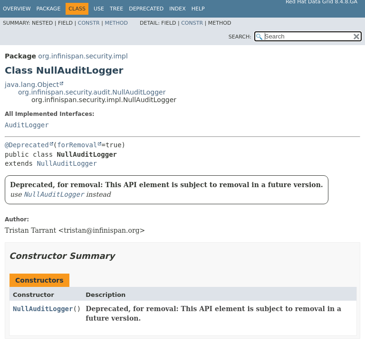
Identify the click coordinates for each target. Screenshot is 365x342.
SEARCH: (240, 37)
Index (177, 9)
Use (99, 9)
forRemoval (77, 145)
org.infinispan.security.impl (83, 56)
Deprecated (146, 9)
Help (198, 9)
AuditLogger (27, 125)
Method (116, 23)
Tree (116, 9)
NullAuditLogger (66, 163)
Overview (17, 9)
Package (49, 9)
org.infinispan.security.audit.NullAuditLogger (91, 92)
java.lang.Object (32, 84)
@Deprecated (27, 145)
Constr (89, 23)
